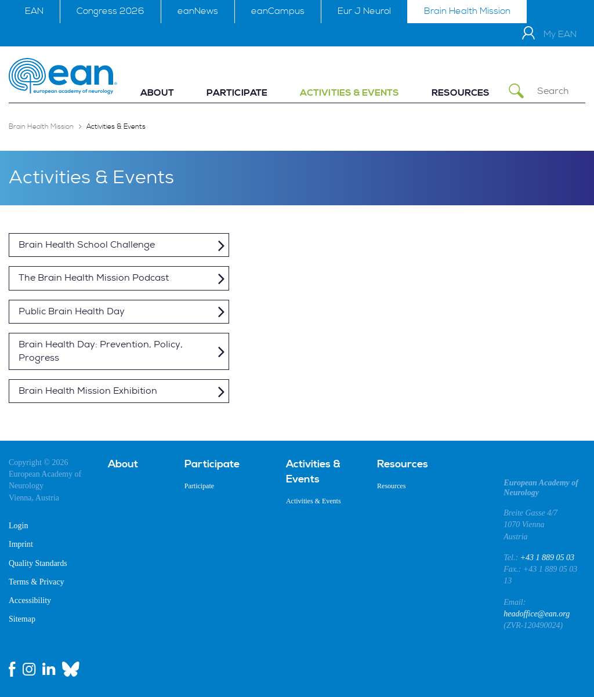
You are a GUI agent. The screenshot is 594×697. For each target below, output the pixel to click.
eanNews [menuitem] (198, 11)
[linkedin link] (48, 669)
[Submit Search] (516, 91)
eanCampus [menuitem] (278, 11)
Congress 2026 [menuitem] (110, 11)
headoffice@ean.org (537, 613)
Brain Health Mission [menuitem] (467, 11)
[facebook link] (12, 669)
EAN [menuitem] (34, 11)
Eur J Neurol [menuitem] (364, 11)
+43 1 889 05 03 (547, 557)
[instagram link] (29, 669)
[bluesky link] (70, 669)
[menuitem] (157, 93)
